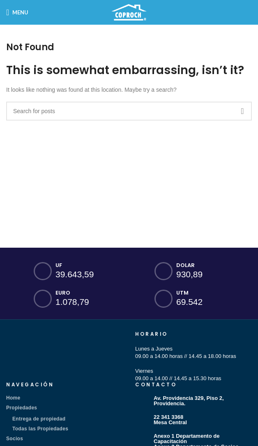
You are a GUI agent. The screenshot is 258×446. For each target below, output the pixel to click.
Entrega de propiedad (38, 418)
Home (13, 397)
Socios (14, 438)
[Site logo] (129, 12)
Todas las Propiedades (40, 428)
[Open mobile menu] (17, 12)
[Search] (129, 111)
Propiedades (21, 407)
